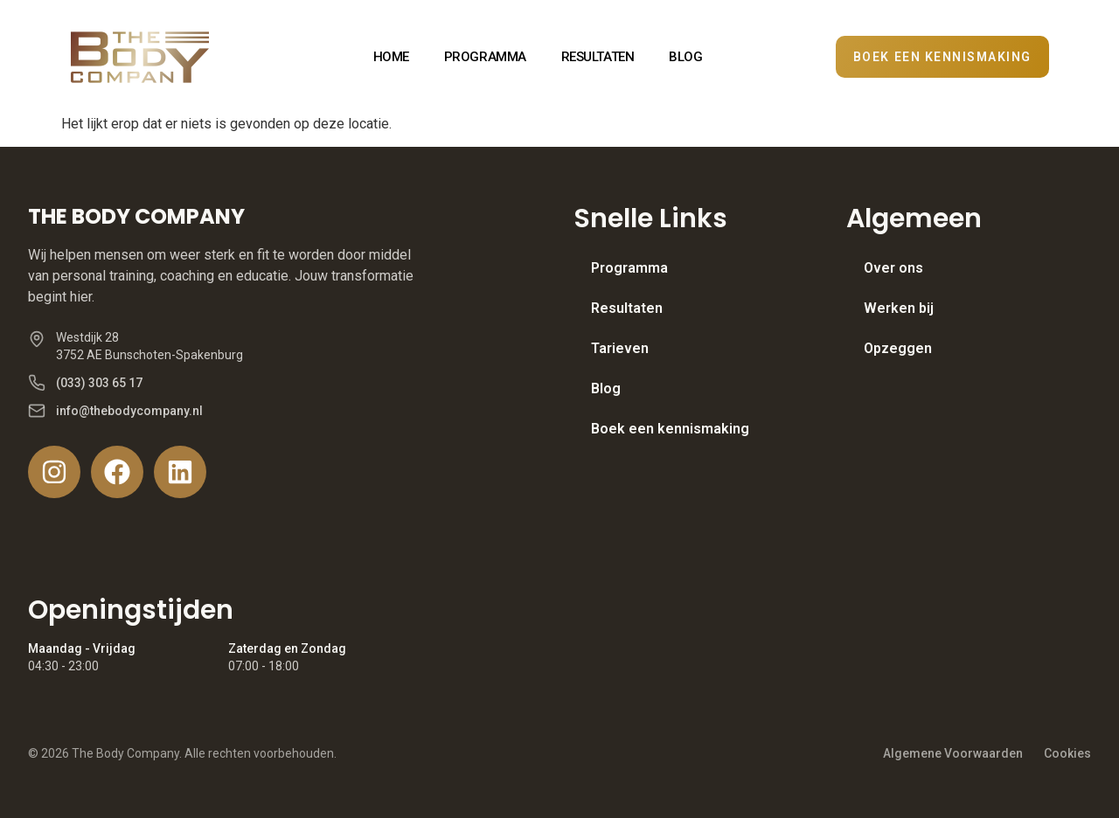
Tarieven (620, 348)
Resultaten (627, 308)
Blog (606, 388)
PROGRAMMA (485, 57)
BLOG (685, 57)
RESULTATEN (598, 57)
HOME (391, 57)
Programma (629, 268)
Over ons (893, 268)
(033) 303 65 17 (99, 383)
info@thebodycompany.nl (129, 411)
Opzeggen (898, 348)
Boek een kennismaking (670, 428)
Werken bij (899, 308)
